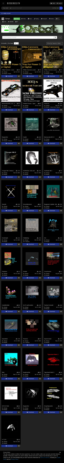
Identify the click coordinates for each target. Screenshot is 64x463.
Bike (3, 372)
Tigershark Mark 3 (49, 372)
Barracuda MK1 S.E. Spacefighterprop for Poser (9, 104)
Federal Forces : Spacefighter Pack (30, 104)
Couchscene (47, 271)
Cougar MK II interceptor (8, 171)
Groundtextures (27, 204)
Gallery (36, 18)
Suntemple (5, 238)
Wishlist (51, 18)
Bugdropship (26, 372)
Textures (27, 208)
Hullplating (26, 238)
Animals (10, 141)
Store (30, 18)
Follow (16, 18)
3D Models (4, 74)
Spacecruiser (48, 339)
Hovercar (46, 104)
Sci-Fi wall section (28, 305)
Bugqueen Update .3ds (50, 204)
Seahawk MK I (48, 171)
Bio (57, 18)
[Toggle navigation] (3, 3)
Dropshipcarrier (48, 406)
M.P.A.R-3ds (5, 406)
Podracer (4, 271)
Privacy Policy (14, 459)
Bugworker (5, 137)
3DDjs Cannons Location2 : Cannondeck (30, 70)
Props (9, 74)
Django (5, 72)
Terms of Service (45, 457)
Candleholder (5, 305)
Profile (23, 18)
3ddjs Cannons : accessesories (9, 70)
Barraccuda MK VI (49, 137)
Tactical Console (48, 305)
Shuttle (25, 271)
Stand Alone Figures (55, 107)
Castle (25, 137)
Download (9, 76)
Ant (45, 238)
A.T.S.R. (4, 440)
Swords (4, 204)
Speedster (5, 339)
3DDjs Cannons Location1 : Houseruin (51, 70)
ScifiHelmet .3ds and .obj (29, 171)
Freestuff (44, 18)
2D (23, 208)
